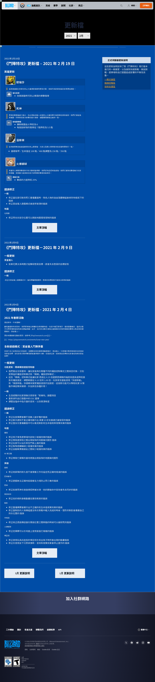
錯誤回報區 (110, 82)
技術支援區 (110, 86)
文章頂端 (44, 227)
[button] (146, 5)
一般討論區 (110, 79)
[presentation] (10, 5)
